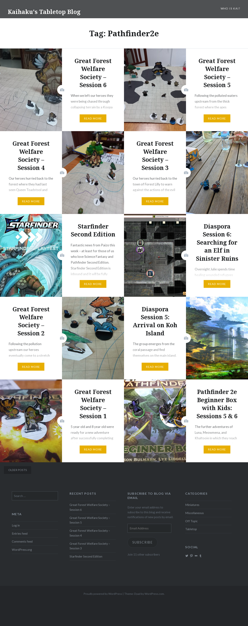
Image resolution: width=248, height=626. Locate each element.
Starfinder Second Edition (86, 556)
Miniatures (192, 505)
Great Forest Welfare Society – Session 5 (90, 520)
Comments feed (22, 541)
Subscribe (143, 542)
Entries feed (20, 533)
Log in (16, 525)
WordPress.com (154, 593)
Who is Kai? (230, 8)
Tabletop (191, 529)
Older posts (17, 470)
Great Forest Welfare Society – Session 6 (90, 507)
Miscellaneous (194, 513)
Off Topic (191, 521)
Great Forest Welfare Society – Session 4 (90, 533)
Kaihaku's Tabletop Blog (44, 12)
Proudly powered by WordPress (103, 593)
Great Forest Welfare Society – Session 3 (90, 546)
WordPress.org (22, 549)
